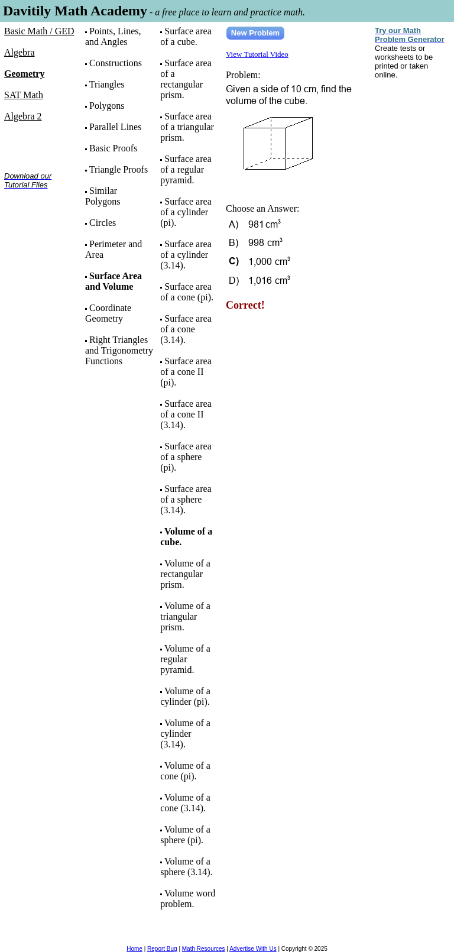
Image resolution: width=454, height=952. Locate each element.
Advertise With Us (252, 948)
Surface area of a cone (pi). (186, 291)
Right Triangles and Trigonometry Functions (119, 350)
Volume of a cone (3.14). (185, 802)
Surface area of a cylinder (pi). (186, 212)
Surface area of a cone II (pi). (186, 371)
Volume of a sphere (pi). (185, 834)
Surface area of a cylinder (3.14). (186, 254)
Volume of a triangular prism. (185, 616)
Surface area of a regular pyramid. (186, 169)
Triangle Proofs (118, 169)
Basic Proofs (113, 148)
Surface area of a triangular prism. (187, 127)
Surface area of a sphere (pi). (186, 456)
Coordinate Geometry (108, 313)
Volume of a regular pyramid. (185, 659)
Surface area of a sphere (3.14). (186, 499)
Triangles (107, 84)
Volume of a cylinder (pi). (185, 696)
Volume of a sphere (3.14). (186, 866)
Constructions (115, 63)
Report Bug (162, 948)
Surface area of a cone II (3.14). (186, 414)
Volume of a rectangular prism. (185, 574)
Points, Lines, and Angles (113, 36)
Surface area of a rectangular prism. (186, 79)
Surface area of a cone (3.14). (186, 329)
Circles (102, 223)
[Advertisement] (41, 236)
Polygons (107, 106)
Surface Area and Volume (113, 281)
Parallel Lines (115, 127)
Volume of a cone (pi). (185, 770)
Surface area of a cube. (186, 36)
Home (134, 948)
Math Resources (203, 948)
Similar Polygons (103, 196)
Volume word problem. (187, 898)
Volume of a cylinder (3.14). (185, 733)
